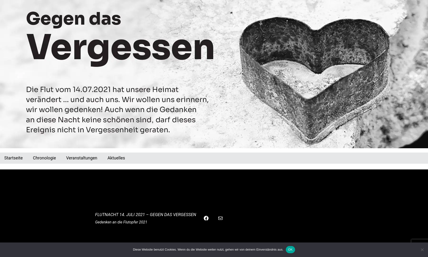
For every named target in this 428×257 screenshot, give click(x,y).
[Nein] (422, 249)
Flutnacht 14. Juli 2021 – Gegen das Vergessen (145, 214)
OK (290, 249)
